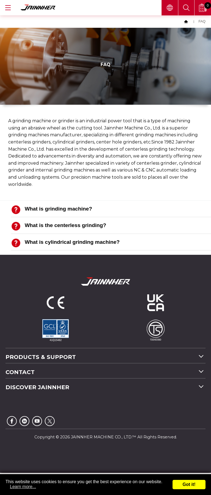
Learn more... (23, 486)
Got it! (188, 484)
